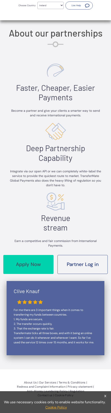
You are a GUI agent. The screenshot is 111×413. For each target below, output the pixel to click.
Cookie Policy (56, 407)
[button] (79, 5)
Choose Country (27, 5)
